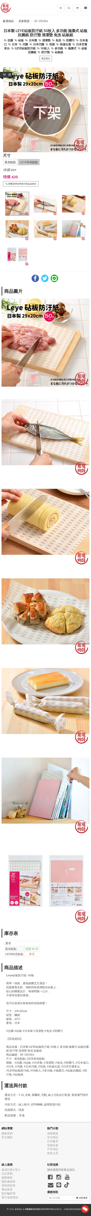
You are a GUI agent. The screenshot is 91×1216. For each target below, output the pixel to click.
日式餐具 (52, 1141)
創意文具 (52, 1153)
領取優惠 (81, 1197)
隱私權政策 (8, 1181)
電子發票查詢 (10, 1197)
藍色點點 (10, 162)
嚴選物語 (8, 21)
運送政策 (7, 1189)
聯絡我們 (7, 1133)
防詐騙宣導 (8, 1193)
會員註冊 (7, 1169)
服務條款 (7, 1177)
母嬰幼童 (52, 1145)
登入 (17, 1169)
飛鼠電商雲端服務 (73, 1209)
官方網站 (7, 1137)
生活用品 (52, 1137)
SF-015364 (41, 21)
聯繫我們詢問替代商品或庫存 (21, 183)
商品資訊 (45, 58)
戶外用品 (52, 1149)
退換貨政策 (8, 1185)
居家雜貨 (24, 21)
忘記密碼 (7, 1173)
